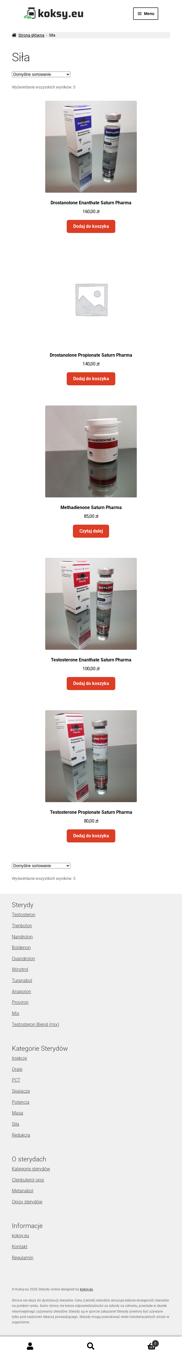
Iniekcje (19, 1058)
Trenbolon (22, 925)
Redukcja (21, 1135)
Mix (15, 1013)
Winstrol (20, 969)
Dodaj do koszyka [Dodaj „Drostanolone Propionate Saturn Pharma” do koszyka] (91, 378)
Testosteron (23, 914)
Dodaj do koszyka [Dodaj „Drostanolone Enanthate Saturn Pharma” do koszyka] (91, 226)
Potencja (20, 1102)
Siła (15, 1124)
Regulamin (22, 1257)
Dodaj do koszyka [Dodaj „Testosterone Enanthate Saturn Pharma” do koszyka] (91, 683)
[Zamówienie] (41, 74)
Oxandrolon (23, 958)
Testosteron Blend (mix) (35, 1024)
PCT (16, 1080)
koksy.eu (20, 1235)
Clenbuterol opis (28, 1180)
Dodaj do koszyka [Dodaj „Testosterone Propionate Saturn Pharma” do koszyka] (91, 835)
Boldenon (21, 947)
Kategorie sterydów (31, 1169)
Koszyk (140, 1342)
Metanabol (22, 1190)
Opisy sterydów (27, 1201)
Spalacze (21, 1091)
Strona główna (31, 35)
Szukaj (91, 1346)
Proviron (20, 1002)
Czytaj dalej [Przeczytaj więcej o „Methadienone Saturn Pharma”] (91, 531)
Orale (17, 1069)
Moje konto (30, 1346)
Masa (17, 1113)
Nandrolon (22, 936)
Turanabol (22, 980)
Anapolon (21, 991)
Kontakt (19, 1246)
